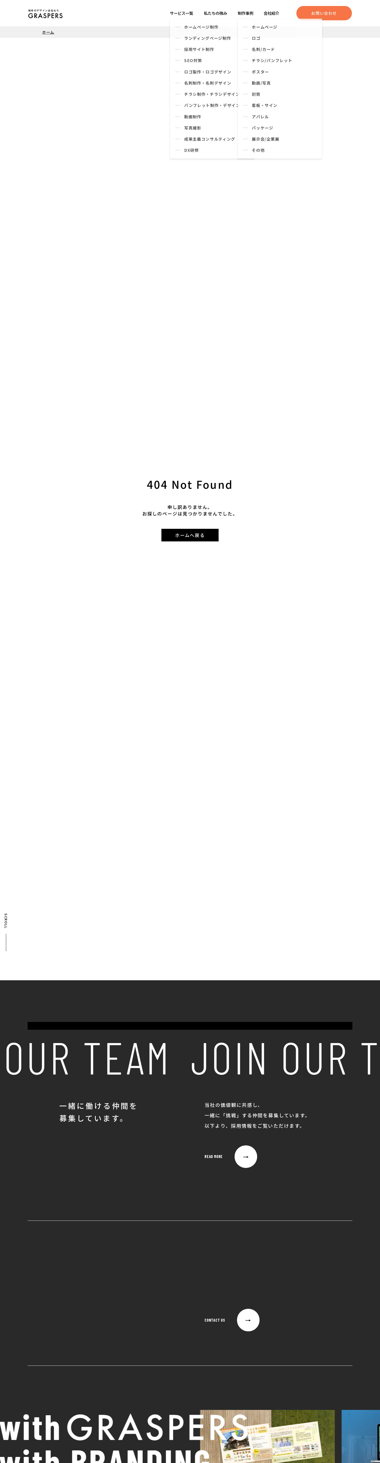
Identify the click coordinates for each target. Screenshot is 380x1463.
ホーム (48, 32)
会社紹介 (271, 13)
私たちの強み (215, 13)
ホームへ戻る (190, 535)
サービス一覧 (181, 13)
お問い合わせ (324, 13)
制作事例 (245, 13)
